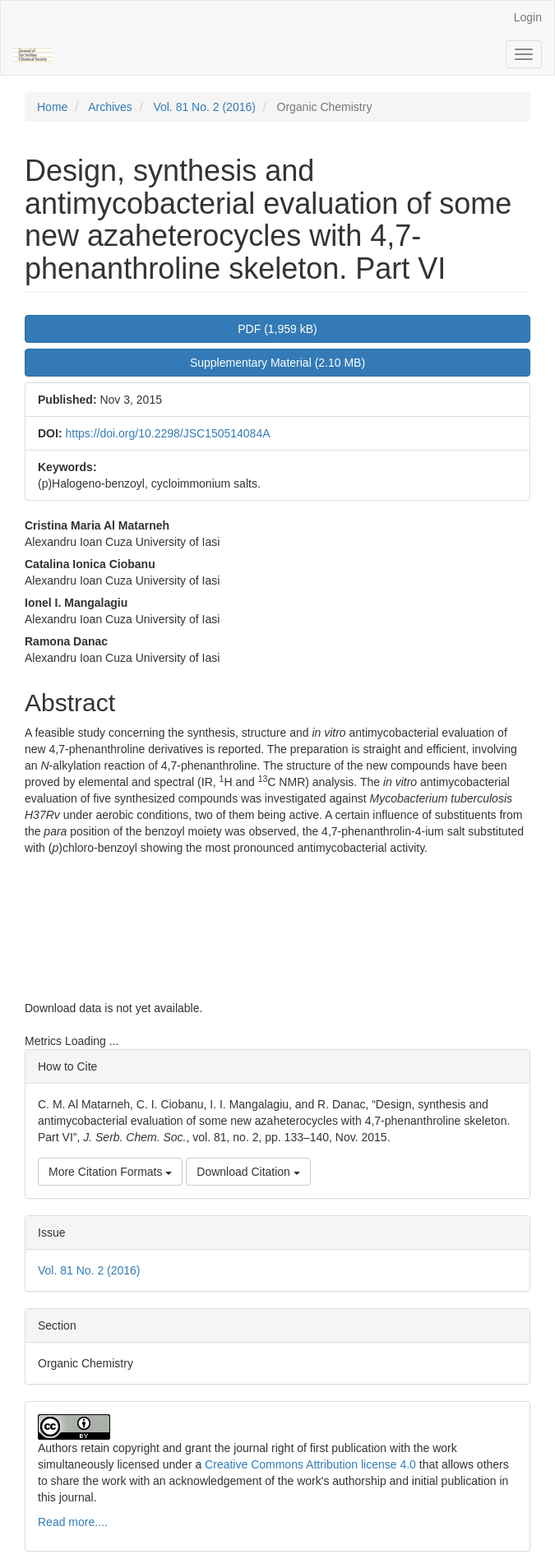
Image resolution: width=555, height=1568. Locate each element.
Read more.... (73, 1522)
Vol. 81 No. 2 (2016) (204, 106)
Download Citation (248, 1171)
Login (528, 17)
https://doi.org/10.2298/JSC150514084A (167, 433)
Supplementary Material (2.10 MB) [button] (277, 362)
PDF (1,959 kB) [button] (277, 328)
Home (52, 106)
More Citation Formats (110, 1171)
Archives (110, 106)
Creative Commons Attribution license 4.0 (308, 1464)
